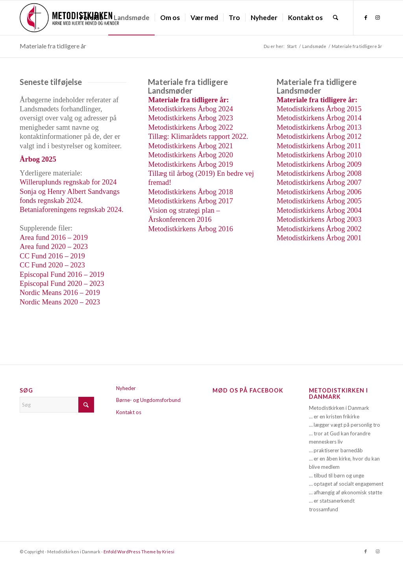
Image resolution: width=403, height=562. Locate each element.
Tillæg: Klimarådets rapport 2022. (198, 136)
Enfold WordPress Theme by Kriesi (139, 551)
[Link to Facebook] (366, 17)
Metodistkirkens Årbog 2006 (319, 192)
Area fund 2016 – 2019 (54, 237)
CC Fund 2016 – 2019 (52, 256)
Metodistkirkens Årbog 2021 (190, 146)
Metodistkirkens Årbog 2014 (319, 118)
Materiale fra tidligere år (53, 46)
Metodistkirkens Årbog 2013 (319, 127)
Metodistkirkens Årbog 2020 (190, 155)
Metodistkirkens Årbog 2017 (190, 201)
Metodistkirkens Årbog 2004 (319, 210)
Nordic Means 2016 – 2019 (60, 292)
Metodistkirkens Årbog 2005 (319, 201)
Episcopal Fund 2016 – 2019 (62, 274)
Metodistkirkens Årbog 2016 (190, 229)
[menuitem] (91, 17)
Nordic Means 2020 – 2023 (60, 302)
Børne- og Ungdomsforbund (148, 400)
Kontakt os (128, 412)
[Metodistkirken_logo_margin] (69, 17)
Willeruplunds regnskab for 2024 (68, 182)
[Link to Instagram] (377, 17)
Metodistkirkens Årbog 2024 (190, 109)
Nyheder (126, 388)
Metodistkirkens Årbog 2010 (319, 155)
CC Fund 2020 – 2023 (52, 265)
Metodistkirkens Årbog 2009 (319, 164)
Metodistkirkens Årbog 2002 (319, 229)
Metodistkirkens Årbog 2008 (319, 173)
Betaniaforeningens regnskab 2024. (72, 209)
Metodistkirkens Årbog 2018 (190, 192)
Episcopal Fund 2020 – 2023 (62, 283)
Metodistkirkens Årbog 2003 (319, 219)
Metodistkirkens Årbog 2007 (319, 182)
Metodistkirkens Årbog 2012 (319, 136)
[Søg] (335, 17)
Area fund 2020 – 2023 (54, 246)
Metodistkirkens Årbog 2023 (190, 118)
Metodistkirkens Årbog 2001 (319, 238)
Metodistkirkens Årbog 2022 (190, 127)
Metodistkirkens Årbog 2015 (319, 109)
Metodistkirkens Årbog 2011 (319, 146)
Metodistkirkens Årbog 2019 (190, 164)
